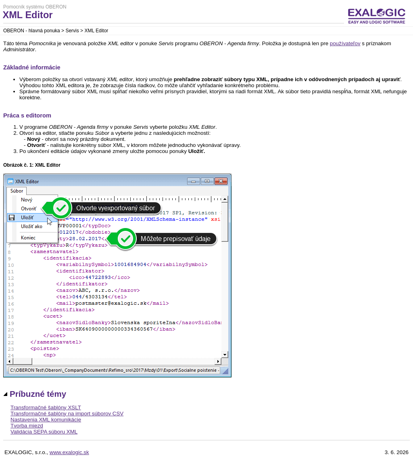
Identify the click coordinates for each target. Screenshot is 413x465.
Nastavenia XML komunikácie (45, 420)
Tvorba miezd (26, 426)
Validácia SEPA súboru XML (43, 432)
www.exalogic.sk (69, 452)
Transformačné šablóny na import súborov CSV (66, 414)
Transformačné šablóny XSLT (45, 407)
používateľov (345, 43)
